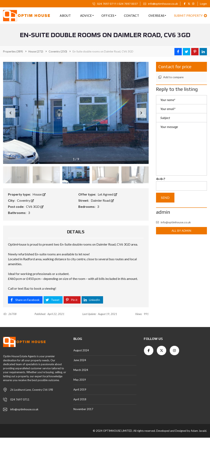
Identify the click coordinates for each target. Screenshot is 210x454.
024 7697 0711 (19, 399)
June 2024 (79, 360)
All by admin (181, 230)
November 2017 (83, 409)
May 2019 (79, 379)
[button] (141, 113)
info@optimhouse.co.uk (160, 3)
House (39, 194)
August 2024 (81, 350)
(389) (13, 51)
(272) (35, 51)
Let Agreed (107, 194)
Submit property (190, 15)
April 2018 (79, 399)
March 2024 (80, 370)
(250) (58, 51)
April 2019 (79, 389)
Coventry (25, 200)
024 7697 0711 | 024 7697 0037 (115, 3)
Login (203, 3)
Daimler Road (102, 200)
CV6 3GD (35, 206)
